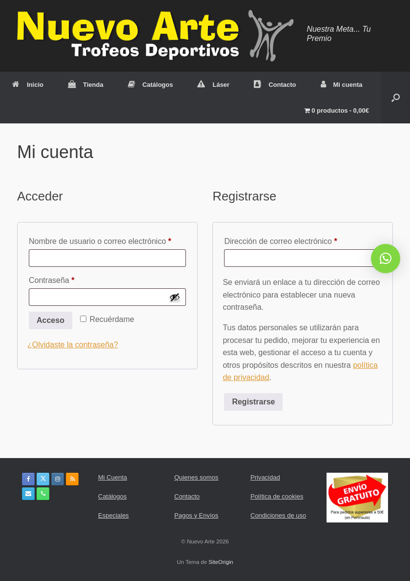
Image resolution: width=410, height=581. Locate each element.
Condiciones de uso (278, 515)
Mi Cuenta (112, 477)
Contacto (275, 84)
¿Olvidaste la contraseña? (72, 345)
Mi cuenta (342, 84)
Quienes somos (196, 477)
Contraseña (70, 278)
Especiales (113, 515)
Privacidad (265, 477)
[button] (395, 97)
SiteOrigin (220, 562)
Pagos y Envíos (196, 515)
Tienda (85, 84)
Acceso (50, 320)
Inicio (27, 84)
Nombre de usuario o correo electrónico (107, 239)
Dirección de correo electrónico (299, 239)
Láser (213, 84)
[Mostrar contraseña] (174, 297)
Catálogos (150, 84)
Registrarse (253, 402)
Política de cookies (276, 496)
